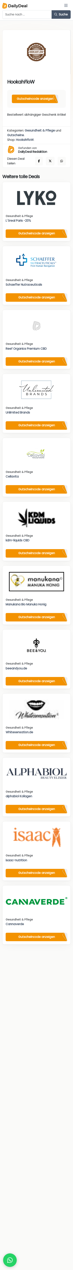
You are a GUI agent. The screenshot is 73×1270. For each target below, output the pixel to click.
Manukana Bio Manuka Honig (26, 604)
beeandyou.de (16, 668)
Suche (61, 14)
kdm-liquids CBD (17, 540)
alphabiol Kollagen (19, 796)
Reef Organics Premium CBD (26, 349)
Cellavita (12, 476)
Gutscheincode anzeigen (35, 99)
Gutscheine (15, 135)
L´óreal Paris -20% (18, 221)
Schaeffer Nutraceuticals (24, 285)
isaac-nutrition (16, 860)
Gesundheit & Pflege (40, 130)
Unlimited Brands (18, 412)
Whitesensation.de (19, 732)
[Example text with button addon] (27, 14)
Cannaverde (15, 924)
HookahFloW (25, 140)
